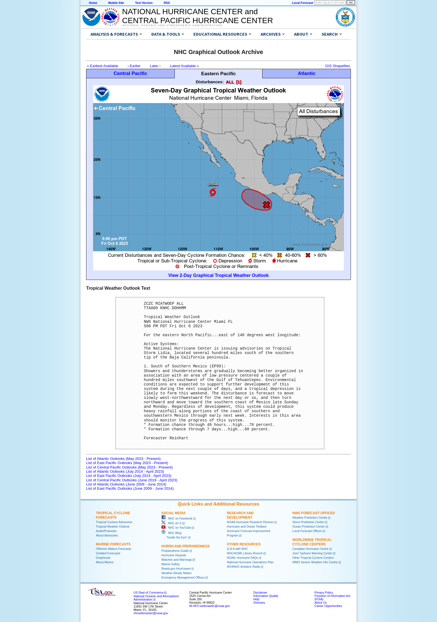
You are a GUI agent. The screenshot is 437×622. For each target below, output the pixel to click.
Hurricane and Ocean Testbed (246, 526)
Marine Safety (170, 564)
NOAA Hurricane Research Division (250, 522)
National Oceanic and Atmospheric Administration (172, 25)
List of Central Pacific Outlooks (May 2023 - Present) (129, 467)
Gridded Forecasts (108, 553)
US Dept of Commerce (148, 592)
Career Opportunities (328, 606)
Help (256, 599)
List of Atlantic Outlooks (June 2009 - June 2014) (126, 484)
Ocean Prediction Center (308, 526)
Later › (155, 66)
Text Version (144, 2)
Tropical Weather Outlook (112, 526)
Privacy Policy (323, 592)
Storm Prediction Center (308, 522)
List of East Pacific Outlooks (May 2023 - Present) (127, 463)
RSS (167, 2)
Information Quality (265, 595)
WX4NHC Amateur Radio (243, 566)
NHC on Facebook (177, 518)
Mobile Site (116, 2)
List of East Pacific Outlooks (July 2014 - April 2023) (128, 476)
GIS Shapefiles (337, 66)
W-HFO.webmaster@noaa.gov (209, 606)
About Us (320, 602)
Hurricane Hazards (173, 555)
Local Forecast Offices (307, 531)
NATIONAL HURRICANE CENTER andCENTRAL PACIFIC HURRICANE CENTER (197, 16)
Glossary (259, 602)
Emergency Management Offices (183, 577)
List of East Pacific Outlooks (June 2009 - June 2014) (130, 488)
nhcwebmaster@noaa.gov (150, 613)
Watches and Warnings (176, 559)
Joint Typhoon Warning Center (312, 553)
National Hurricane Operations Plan (250, 562)
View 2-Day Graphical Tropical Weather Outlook (218, 275)
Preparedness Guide (175, 550)
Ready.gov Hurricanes (176, 568)
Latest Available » (184, 66)
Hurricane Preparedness (185, 546)
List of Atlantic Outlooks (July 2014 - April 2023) (125, 471)
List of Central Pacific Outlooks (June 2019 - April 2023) (131, 480)
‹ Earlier (134, 66)
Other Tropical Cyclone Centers (313, 557)
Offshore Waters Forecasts (113, 548)
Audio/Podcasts (106, 531)
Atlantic (306, 73)
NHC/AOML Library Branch (245, 553)
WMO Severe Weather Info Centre (315, 562)
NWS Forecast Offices (313, 513)
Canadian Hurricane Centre (310, 548)
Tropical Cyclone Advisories (114, 522)
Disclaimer (260, 592)
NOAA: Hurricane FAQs (242, 557)
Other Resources (244, 544)
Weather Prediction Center (309, 517)
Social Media (173, 513)
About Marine (104, 562)
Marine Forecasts (113, 544)
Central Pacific (130, 73)
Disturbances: (210, 81)
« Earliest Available (102, 66)
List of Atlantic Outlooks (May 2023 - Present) (123, 459)
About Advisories (107, 535)
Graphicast (103, 557)
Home (93, 2)
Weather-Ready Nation (176, 573)
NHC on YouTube (176, 527)
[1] (238, 81)
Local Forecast (302, 2)
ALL (230, 81)
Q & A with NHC (237, 548)
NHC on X (171, 523)
